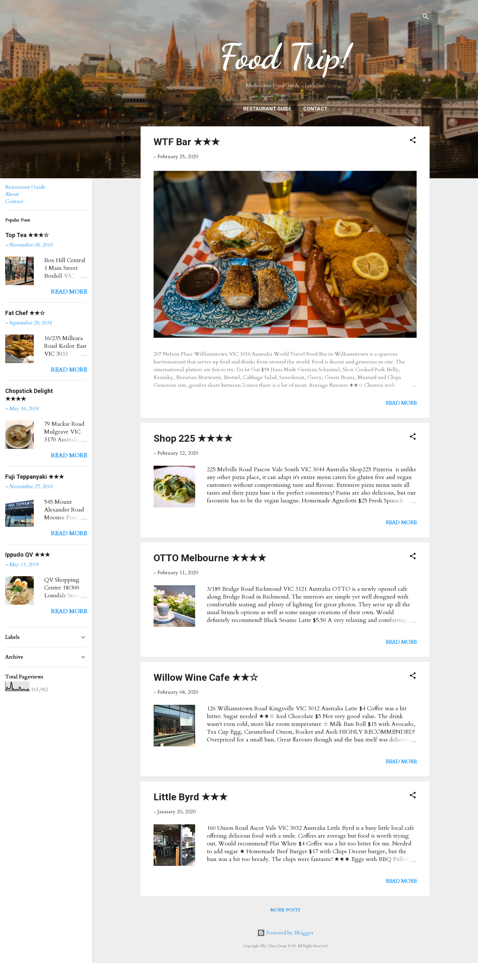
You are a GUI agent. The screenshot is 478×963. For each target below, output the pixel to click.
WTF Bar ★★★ (187, 141)
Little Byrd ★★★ (191, 797)
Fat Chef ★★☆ (25, 313)
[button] (413, 141)
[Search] (426, 18)
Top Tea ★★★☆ (27, 235)
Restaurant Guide (267, 109)
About (12, 194)
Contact (315, 109)
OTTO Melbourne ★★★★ (210, 558)
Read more (401, 403)
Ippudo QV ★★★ (27, 554)
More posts (285, 910)
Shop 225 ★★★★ (193, 438)
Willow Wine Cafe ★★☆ (206, 677)
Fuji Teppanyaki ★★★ (34, 476)
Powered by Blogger (285, 932)
